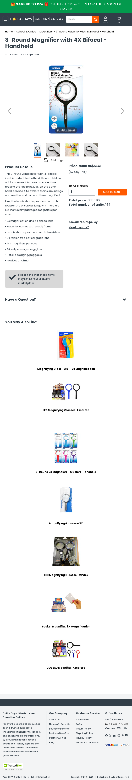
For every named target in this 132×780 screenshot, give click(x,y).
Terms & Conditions (87, 742)
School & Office (26, 31)
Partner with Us (57, 737)
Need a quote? (79, 227)
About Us (54, 719)
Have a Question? (22, 299)
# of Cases (78, 186)
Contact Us (82, 719)
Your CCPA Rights (11, 777)
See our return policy (83, 222)
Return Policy (83, 728)
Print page (57, 160)
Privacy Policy (84, 737)
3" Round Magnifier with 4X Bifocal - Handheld (85, 31)
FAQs (79, 724)
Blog (51, 742)
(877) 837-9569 (53, 19)
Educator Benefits (59, 728)
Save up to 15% (66, 7)
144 (107, 204)
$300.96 (94, 200)
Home (9, 31)
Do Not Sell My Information (37, 777)
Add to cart (112, 192)
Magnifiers (46, 31)
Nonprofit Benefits (59, 724)
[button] (105, 20)
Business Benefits (59, 733)
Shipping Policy (84, 733)
